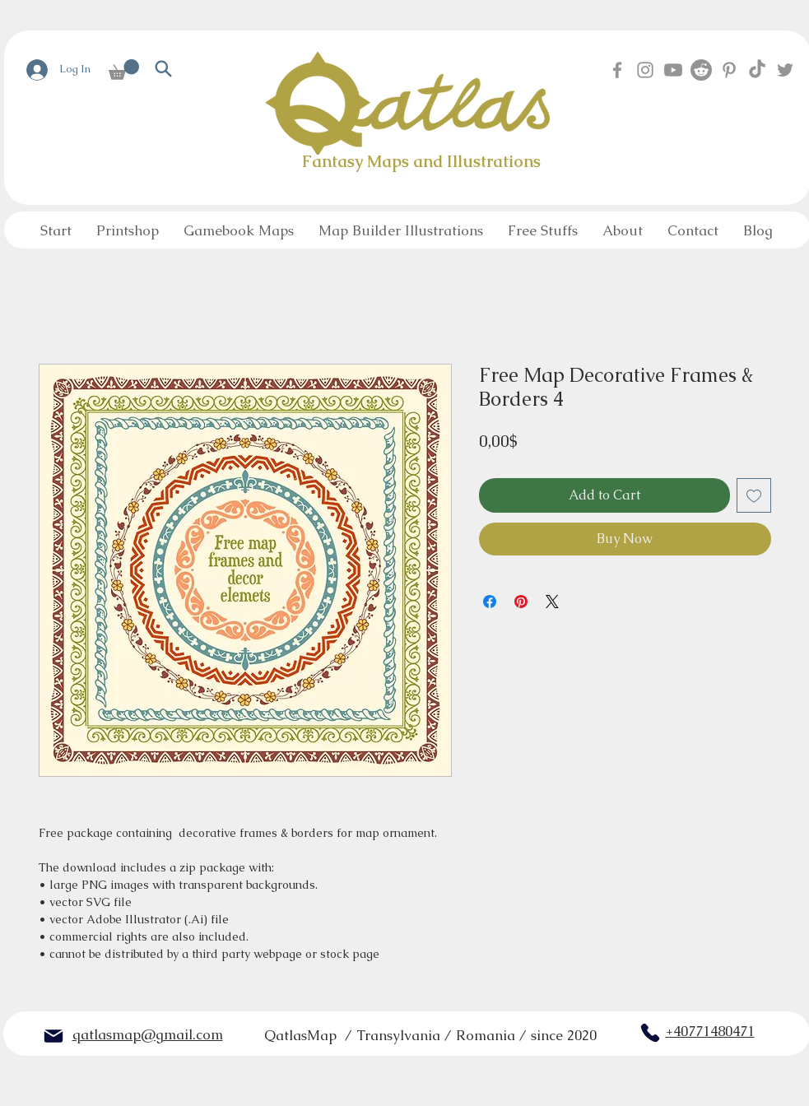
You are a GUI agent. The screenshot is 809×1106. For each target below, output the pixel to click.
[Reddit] (701, 70)
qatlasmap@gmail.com (147, 1034)
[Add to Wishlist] (754, 495)
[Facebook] (617, 70)
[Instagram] (645, 70)
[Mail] (53, 1036)
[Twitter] (785, 70)
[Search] (163, 68)
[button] (124, 69)
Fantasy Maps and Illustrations (421, 161)
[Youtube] (673, 70)
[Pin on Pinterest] (521, 601)
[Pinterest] (729, 70)
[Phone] (650, 1032)
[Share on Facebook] (490, 601)
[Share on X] (552, 601)
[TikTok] (757, 70)
